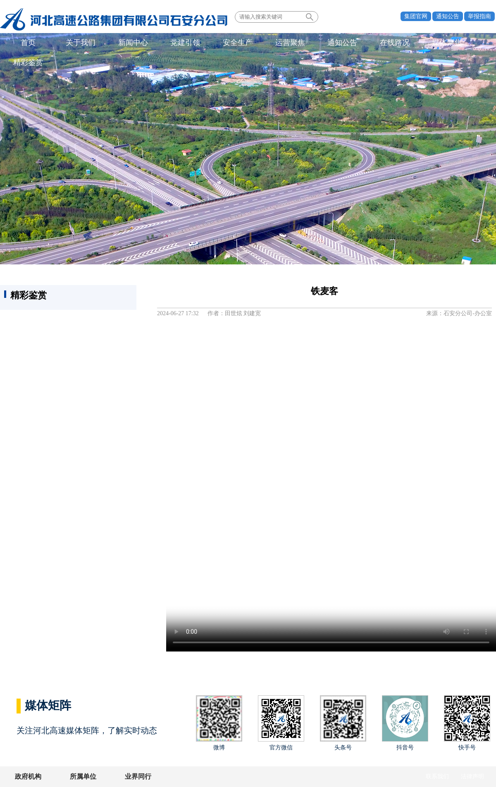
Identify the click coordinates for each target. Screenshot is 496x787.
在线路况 (371, 43)
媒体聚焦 (420, 43)
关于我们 (76, 43)
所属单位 (80, 776)
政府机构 (28, 776)
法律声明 (472, 776)
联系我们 (437, 776)
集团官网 (415, 16)
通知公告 (447, 16)
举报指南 (479, 16)
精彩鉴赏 (469, 43)
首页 (26, 43)
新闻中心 (125, 43)
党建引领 (174, 43)
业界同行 (131, 776)
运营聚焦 (273, 43)
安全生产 (223, 43)
